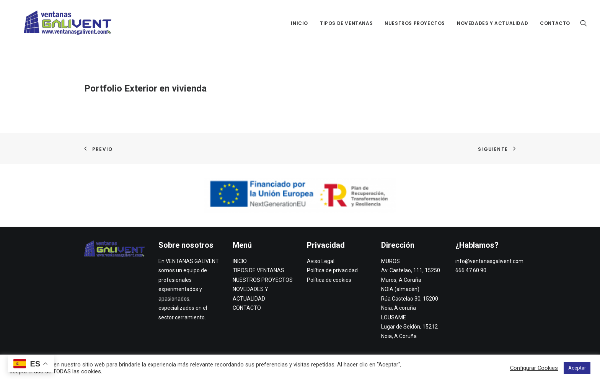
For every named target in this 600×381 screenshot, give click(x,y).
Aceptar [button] (577, 368)
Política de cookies (329, 280)
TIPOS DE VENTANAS (346, 23)
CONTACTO (555, 23)
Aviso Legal (320, 261)
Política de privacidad (332, 270)
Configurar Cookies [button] (534, 368)
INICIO (299, 23)
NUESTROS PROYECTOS (415, 23)
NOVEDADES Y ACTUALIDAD (492, 23)
